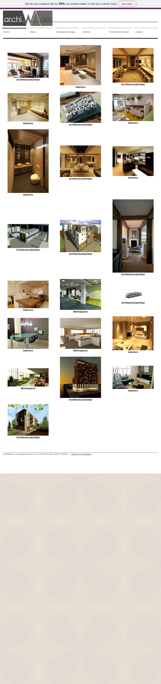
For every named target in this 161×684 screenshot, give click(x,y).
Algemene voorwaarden (81, 454)
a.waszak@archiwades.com (25, 454)
